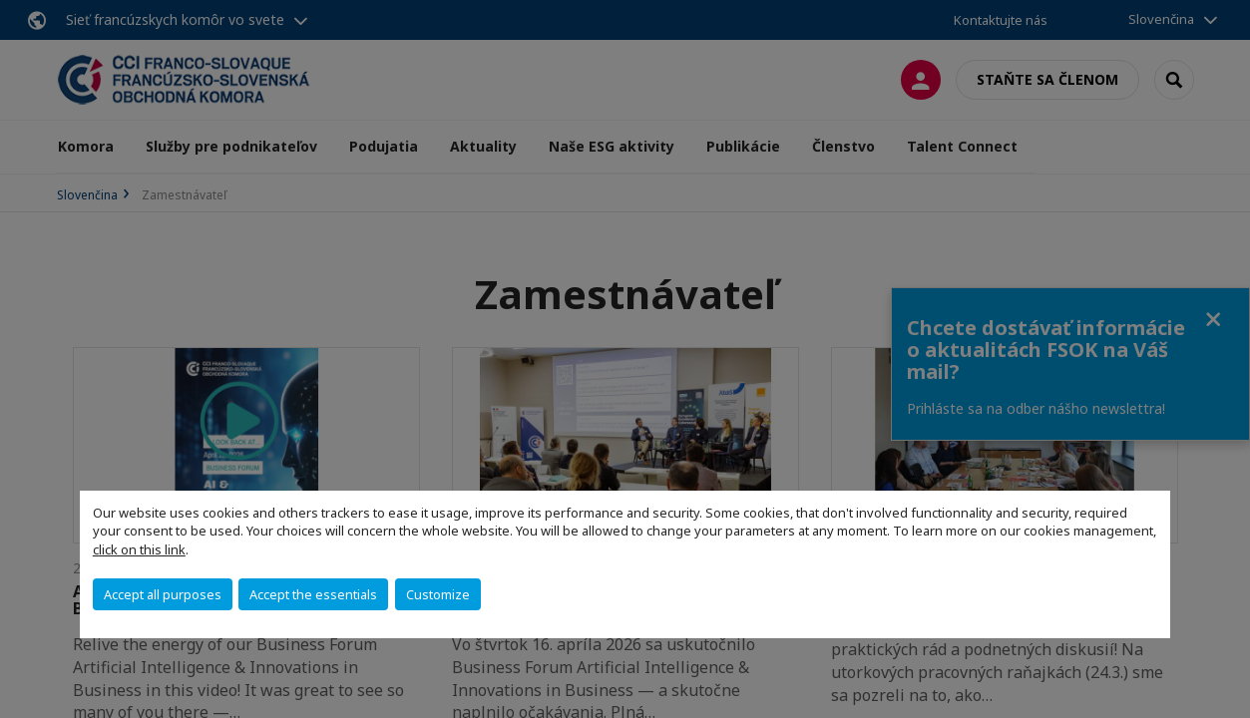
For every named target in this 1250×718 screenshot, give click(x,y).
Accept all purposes (162, 594)
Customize (438, 594)
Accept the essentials (313, 594)
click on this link (139, 549)
